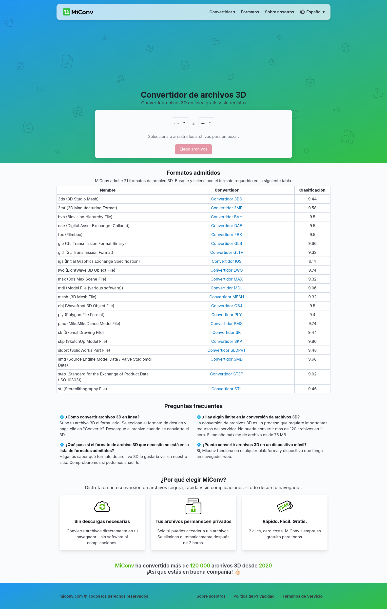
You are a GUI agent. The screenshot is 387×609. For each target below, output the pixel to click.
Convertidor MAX (227, 279)
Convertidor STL (227, 388)
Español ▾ (312, 11)
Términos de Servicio (302, 596)
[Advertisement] (193, 55)
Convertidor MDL (227, 287)
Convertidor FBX (226, 234)
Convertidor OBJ (226, 305)
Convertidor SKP (226, 341)
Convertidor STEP (226, 373)
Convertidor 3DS (226, 198)
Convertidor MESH (226, 296)
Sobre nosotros (211, 596)
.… (176, 122)
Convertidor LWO (227, 270)
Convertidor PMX (227, 323)
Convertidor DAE (226, 225)
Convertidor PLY (227, 314)
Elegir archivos (194, 149)
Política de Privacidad (253, 596)
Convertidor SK (227, 332)
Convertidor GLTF (226, 252)
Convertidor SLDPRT (226, 350)
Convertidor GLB (226, 243)
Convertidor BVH (226, 216)
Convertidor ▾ (222, 12)
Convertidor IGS (226, 261)
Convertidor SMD (227, 359)
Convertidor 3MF (226, 207)
